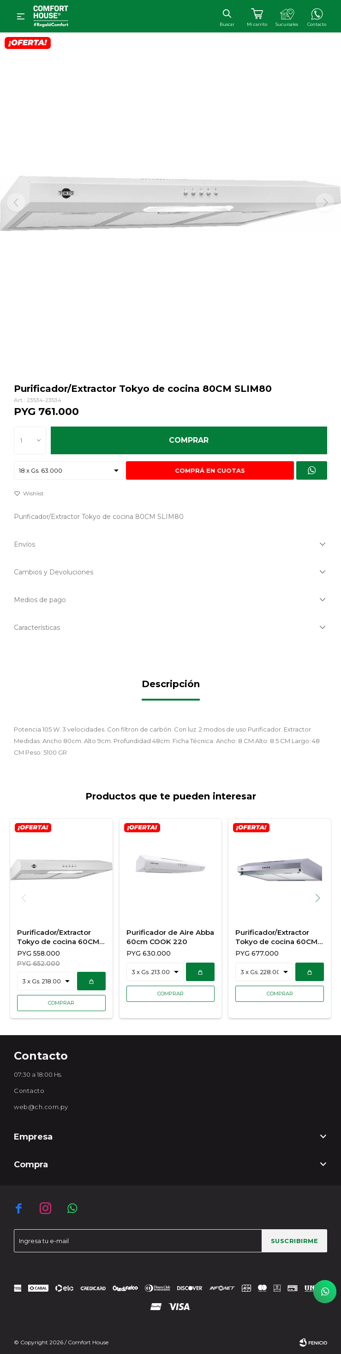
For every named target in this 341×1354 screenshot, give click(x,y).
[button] (321, 898)
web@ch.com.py (41, 1106)
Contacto (29, 1090)
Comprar (189, 440)
